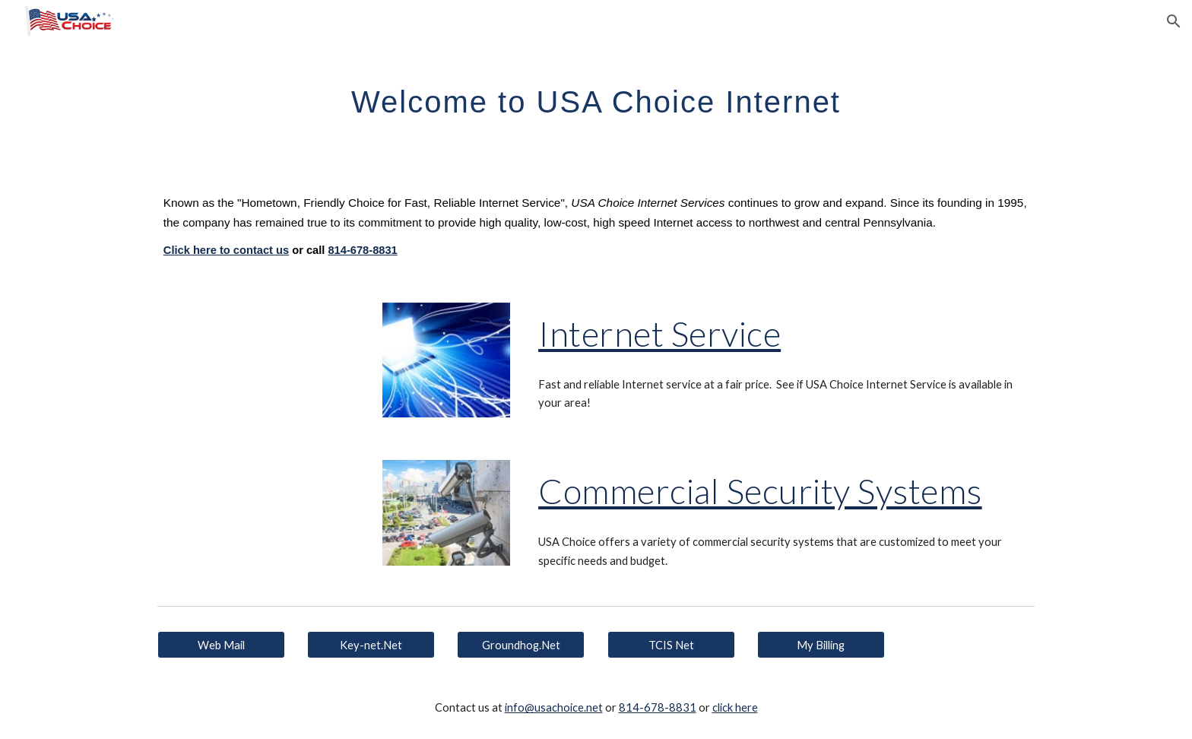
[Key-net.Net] (371, 644)
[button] (1174, 21)
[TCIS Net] (671, 644)
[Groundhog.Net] (521, 644)
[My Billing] (821, 644)
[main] (596, 95)
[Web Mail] (221, 644)
